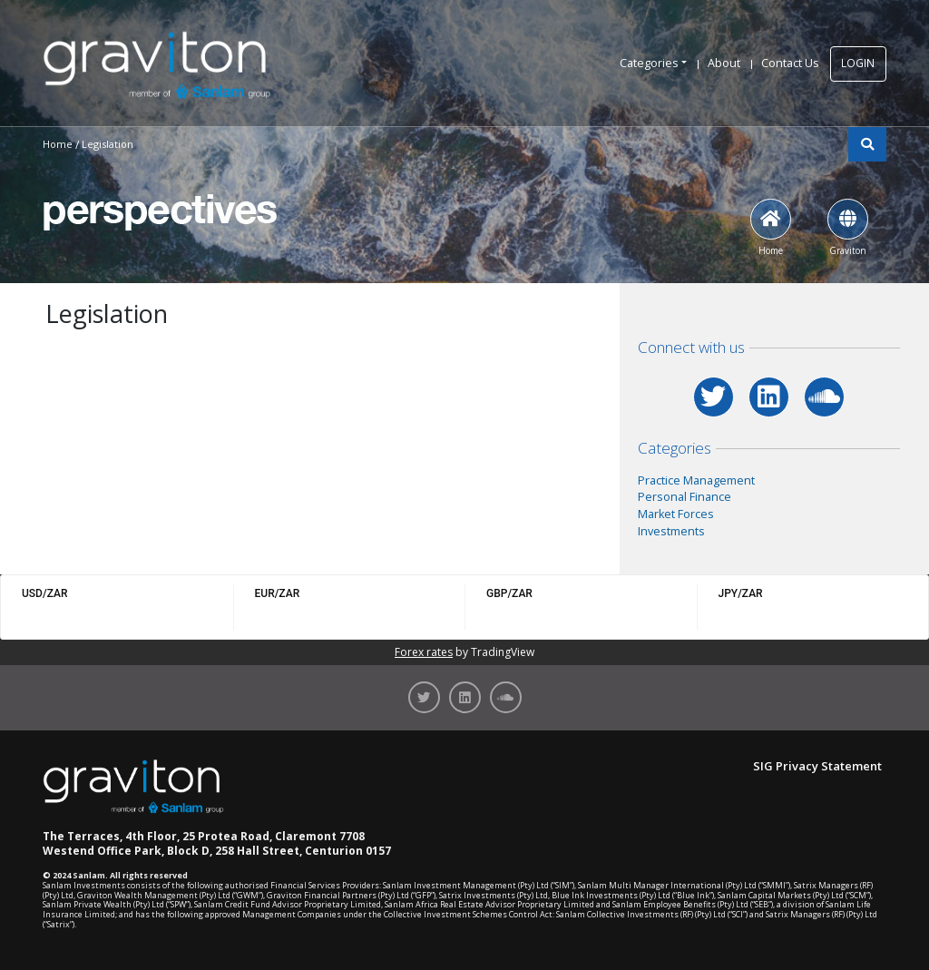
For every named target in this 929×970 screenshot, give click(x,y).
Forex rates (424, 652)
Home (770, 228)
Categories (649, 63)
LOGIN (858, 62)
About (724, 63)
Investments (671, 531)
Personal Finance (684, 497)
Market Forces (676, 514)
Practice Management (696, 480)
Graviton (847, 228)
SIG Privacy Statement (817, 766)
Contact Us (790, 63)
